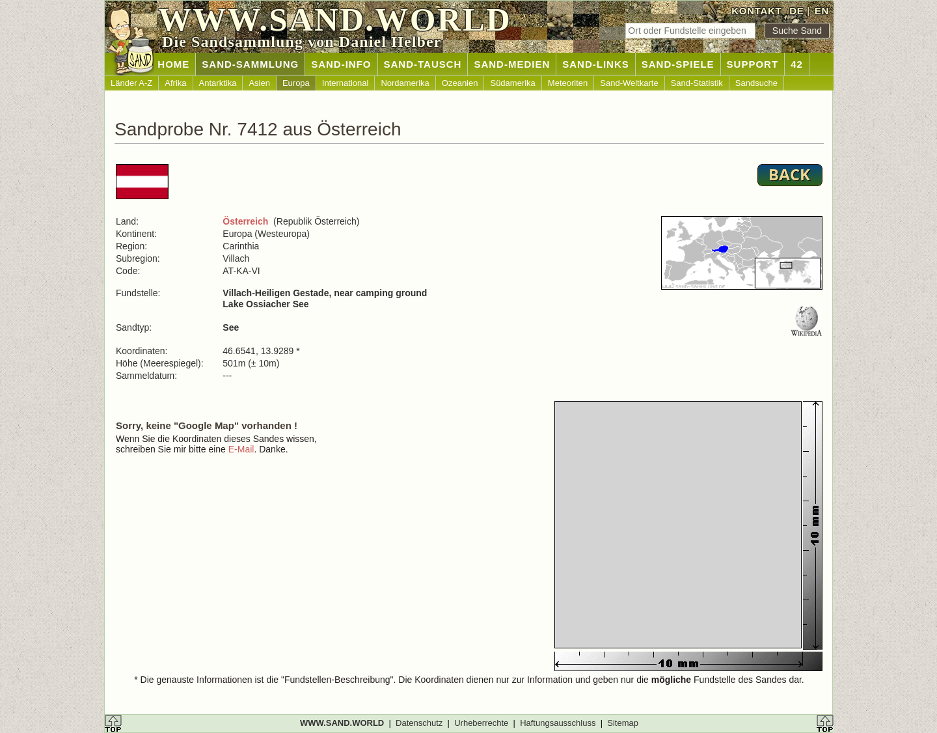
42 (797, 64)
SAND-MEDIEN (512, 64)
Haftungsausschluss (557, 723)
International (345, 83)
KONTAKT (756, 10)
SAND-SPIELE (678, 64)
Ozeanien (460, 83)
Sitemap (622, 723)
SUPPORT (753, 64)
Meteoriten (568, 83)
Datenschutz (419, 723)
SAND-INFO (341, 64)
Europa (296, 83)
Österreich (245, 221)
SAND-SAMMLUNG (250, 64)
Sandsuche (756, 83)
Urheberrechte (481, 723)
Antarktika (218, 83)
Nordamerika (405, 83)
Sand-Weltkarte (629, 83)
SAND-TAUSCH (423, 64)
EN (822, 10)
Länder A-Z (131, 83)
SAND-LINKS (595, 64)
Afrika (175, 83)
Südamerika (512, 83)
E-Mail (241, 449)
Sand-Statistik (697, 83)
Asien (259, 83)
